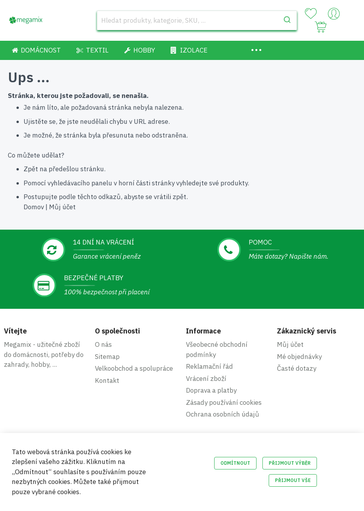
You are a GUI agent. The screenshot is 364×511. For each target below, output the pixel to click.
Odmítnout (235, 463)
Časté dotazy (296, 368)
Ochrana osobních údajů (222, 414)
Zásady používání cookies (224, 402)
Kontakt (107, 380)
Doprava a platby (211, 390)
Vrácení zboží (206, 378)
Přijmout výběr (290, 463)
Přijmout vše (293, 480)
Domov (34, 207)
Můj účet (62, 207)
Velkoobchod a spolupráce (134, 368)
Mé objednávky (299, 356)
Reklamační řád (209, 366)
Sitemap (107, 356)
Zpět (31, 169)
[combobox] (197, 20)
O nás (103, 344)
